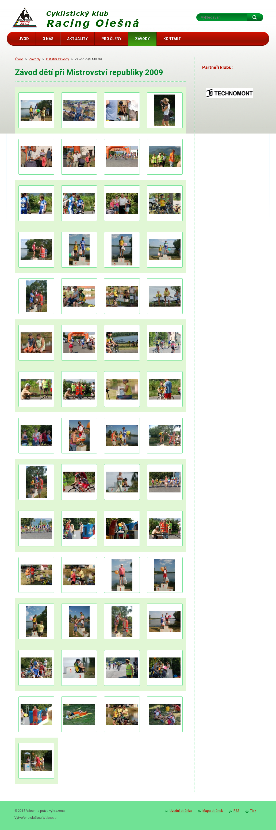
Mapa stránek (212, 811)
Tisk (253, 811)
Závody (34, 59)
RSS (236, 811)
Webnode (49, 818)
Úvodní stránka (181, 811)
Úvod (19, 59)
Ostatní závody (57, 59)
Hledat (255, 17)
